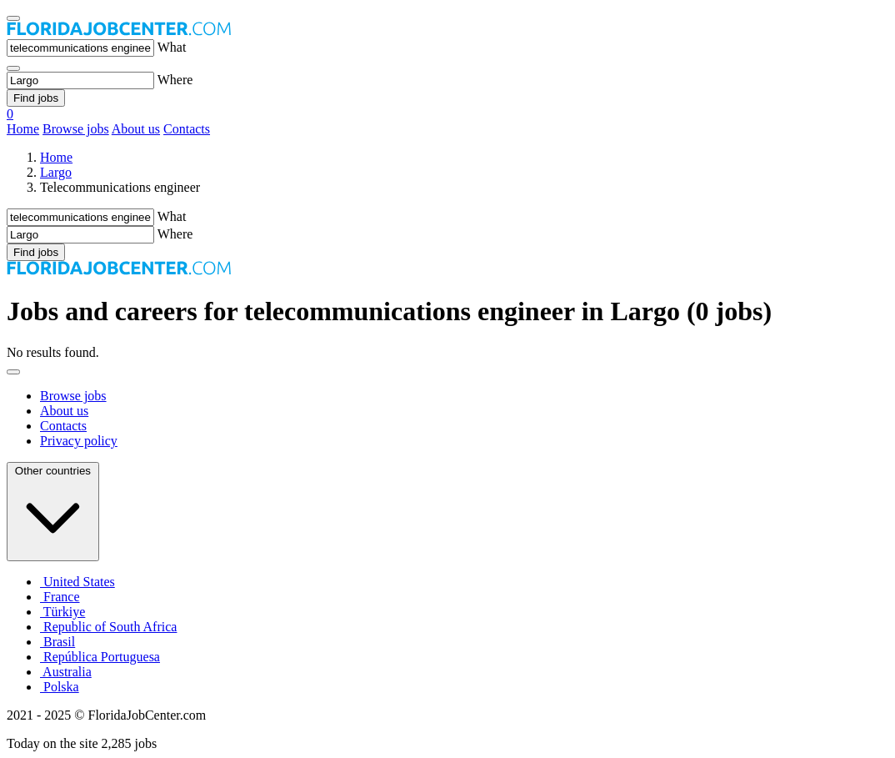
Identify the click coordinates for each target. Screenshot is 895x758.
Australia (66, 672)
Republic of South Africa (108, 627)
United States (77, 582)
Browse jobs (75, 129)
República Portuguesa (100, 657)
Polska (59, 687)
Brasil (57, 642)
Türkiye (62, 612)
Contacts (186, 129)
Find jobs (35, 98)
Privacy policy (79, 441)
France (60, 597)
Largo (56, 172)
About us (136, 129)
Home (23, 129)
